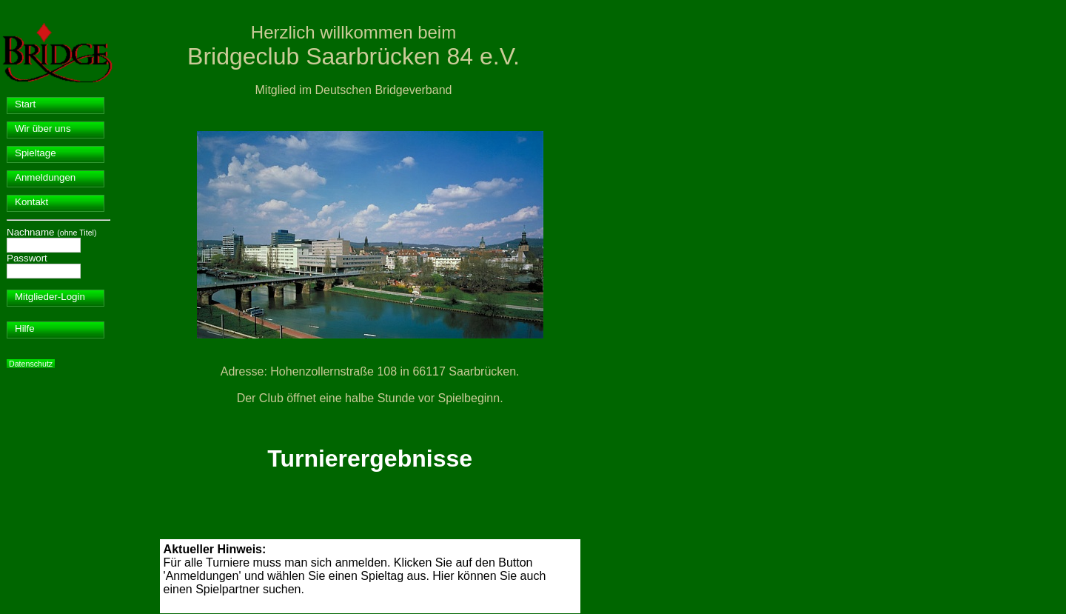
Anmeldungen (45, 177)
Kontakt (31, 201)
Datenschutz (31, 363)
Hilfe (25, 328)
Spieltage (35, 152)
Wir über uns (43, 128)
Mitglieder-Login (50, 296)
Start (25, 104)
